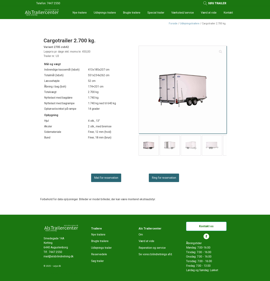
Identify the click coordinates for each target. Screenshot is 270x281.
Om (141, 234)
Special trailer (155, 12)
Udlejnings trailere (105, 12)
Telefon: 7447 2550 (48, 3)
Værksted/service (182, 12)
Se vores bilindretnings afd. (155, 254)
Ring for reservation (164, 177)
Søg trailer (97, 261)
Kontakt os (206, 226)
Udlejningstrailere (189, 23)
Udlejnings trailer (101, 247)
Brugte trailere (131, 12)
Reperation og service (152, 247)
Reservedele (99, 254)
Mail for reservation (106, 177)
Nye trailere (79, 12)
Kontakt (228, 12)
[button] (220, 52)
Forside (173, 23)
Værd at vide (209, 12)
